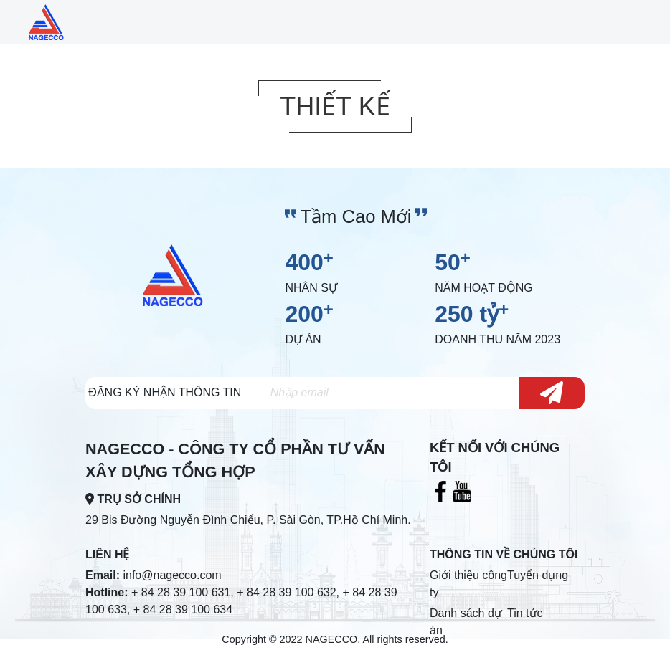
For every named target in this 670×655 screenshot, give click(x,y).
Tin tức (525, 613)
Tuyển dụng (537, 575)
